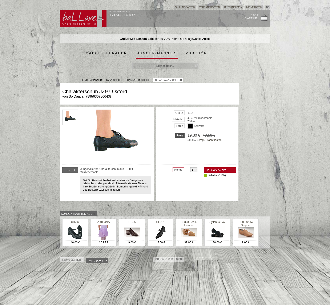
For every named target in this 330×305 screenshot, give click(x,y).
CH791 (160, 222)
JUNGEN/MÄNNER (92, 80)
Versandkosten (209, 7)
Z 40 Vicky (103, 222)
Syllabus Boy (217, 222)
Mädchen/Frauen (106, 53)
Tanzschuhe (113, 80)
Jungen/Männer (156, 53)
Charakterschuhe (137, 80)
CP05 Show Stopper (245, 223)
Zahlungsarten (184, 7)
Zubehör (196, 53)
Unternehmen (233, 7)
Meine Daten (254, 7)
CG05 (132, 222)
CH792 (75, 222)
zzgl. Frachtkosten (210, 139)
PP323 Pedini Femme (189, 223)
